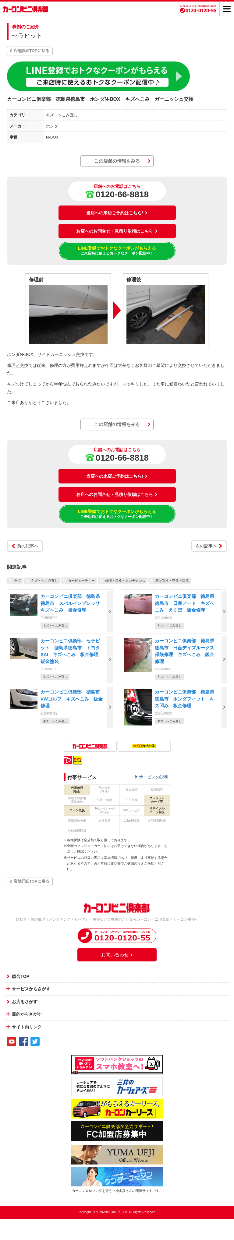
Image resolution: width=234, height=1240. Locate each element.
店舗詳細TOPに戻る (31, 50)
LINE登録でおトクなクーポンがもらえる (117, 251)
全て (17, 580)
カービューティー (81, 580)
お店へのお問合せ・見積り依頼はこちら (117, 231)
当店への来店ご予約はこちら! (117, 212)
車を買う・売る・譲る (172, 580)
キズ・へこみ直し (44, 580)
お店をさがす (24, 1001)
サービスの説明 (153, 777)
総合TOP (20, 976)
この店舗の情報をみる (117, 160)
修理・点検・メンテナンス (125, 580)
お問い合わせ (117, 954)
